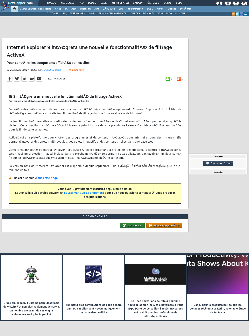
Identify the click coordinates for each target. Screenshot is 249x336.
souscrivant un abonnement (84, 193)
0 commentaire (75, 70)
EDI (121, 9)
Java (96, 9)
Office (160, 9)
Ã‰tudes (153, 3)
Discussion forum (218, 163)
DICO (169, 13)
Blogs (92, 3)
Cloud (58, 9)
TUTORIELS (53, 13)
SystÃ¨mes (185, 9)
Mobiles (171, 9)
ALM (73, 9)
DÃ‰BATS (148, 13)
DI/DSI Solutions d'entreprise (35, 9)
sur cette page (48, 178)
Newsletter (120, 3)
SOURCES (134, 13)
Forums (50, 3)
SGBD (150, 9)
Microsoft (85, 9)
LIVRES (92, 13)
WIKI (160, 13)
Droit (167, 3)
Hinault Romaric (51, 70)
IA (66, 9)
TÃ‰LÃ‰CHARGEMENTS (112, 13)
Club (178, 3)
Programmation (135, 9)
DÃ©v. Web (109, 9)
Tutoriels (67, 3)
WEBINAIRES (77, 13)
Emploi (138, 3)
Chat (104, 3)
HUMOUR (180, 13)
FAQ (81, 3)
